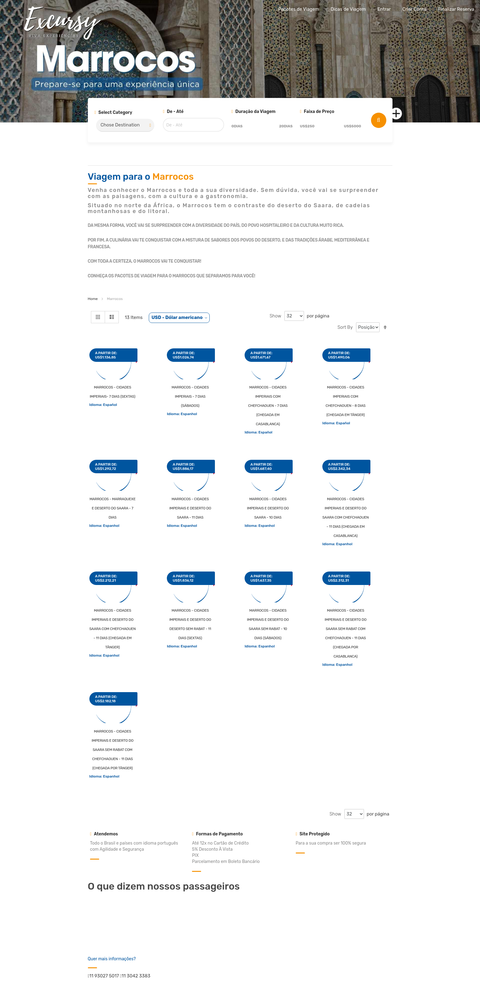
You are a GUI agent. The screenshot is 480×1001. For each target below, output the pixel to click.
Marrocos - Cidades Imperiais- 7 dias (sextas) (112, 392)
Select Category (113, 112)
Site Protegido (313, 834)
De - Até (173, 111)
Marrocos (173, 176)
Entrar (384, 9)
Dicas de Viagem (348, 9)
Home (93, 299)
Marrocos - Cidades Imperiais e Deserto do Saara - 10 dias (268, 508)
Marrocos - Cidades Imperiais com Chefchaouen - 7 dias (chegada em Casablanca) (267, 405)
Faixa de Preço (317, 111)
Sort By (345, 327)
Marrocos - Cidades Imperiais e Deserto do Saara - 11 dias (190, 508)
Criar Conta (414, 9)
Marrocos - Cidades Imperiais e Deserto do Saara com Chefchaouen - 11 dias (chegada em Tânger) (112, 628)
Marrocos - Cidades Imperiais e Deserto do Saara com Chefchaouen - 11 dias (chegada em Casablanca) (345, 517)
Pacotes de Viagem (298, 9)
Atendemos (104, 834)
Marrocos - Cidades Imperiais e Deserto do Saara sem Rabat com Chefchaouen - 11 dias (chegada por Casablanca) (345, 633)
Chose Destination (120, 125)
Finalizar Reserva (456, 9)
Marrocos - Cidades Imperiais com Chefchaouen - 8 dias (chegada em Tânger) (345, 401)
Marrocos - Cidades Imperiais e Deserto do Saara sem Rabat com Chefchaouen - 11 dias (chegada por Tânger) (112, 749)
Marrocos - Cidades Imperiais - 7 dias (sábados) (190, 396)
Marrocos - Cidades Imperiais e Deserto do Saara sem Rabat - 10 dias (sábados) (268, 624)
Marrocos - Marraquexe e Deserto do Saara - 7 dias (112, 508)
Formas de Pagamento (217, 834)
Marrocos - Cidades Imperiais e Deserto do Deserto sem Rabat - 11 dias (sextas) (190, 624)
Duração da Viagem (253, 111)
